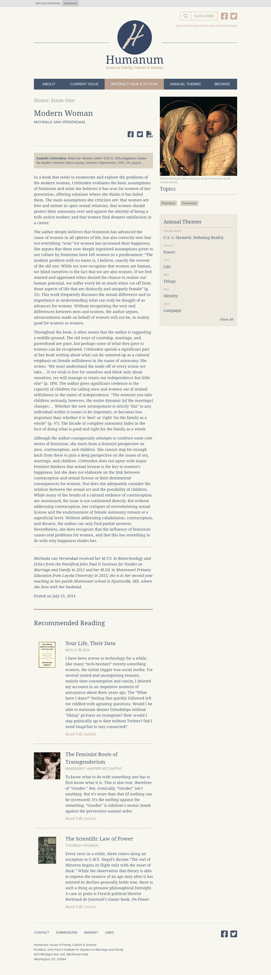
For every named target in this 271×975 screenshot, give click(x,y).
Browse (222, 84)
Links (109, 932)
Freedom (168, 203)
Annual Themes (185, 84)
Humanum (70, 3)
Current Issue (84, 84)
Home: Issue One (54, 100)
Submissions (66, 932)
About (49, 84)
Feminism (189, 203)
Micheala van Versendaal (60, 122)
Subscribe (204, 16)
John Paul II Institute (48, 3)
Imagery (91, 932)
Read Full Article (80, 734)
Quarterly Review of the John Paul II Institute (206, 25)
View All (227, 319)
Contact (41, 932)
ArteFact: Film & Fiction (134, 84)
